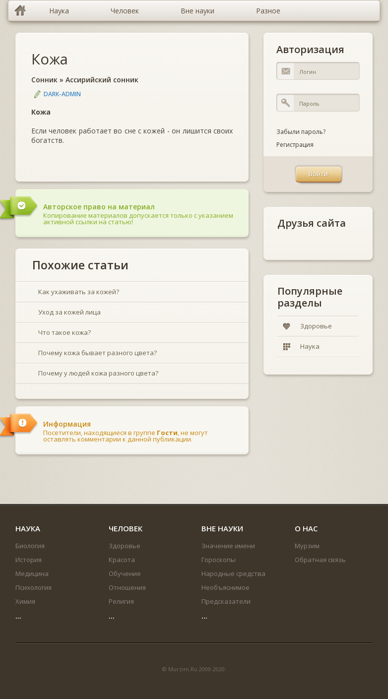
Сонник (44, 79)
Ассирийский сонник (101, 79)
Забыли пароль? (300, 131)
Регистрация (295, 144)
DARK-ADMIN (62, 94)
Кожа (49, 58)
